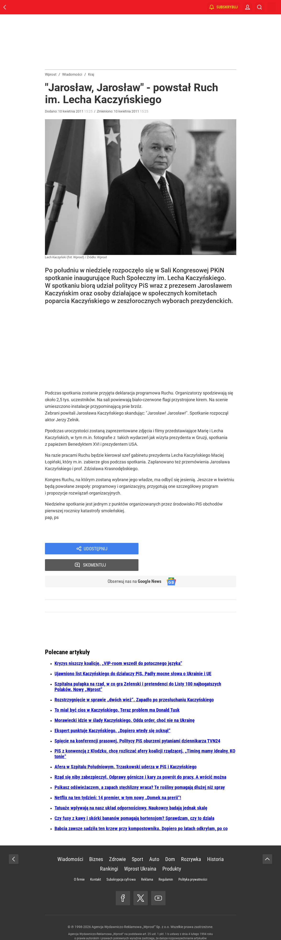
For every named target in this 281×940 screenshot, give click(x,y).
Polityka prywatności (192, 864)
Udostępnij (95, 549)
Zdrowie (117, 844)
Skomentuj (194, 549)
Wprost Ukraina (140, 853)
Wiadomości (70, 844)
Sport (137, 844)
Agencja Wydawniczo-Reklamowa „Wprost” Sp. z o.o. (131, 911)
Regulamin (166, 864)
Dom (170, 844)
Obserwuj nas (133, 566)
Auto (154, 844)
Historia (215, 844)
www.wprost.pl (148, 927)
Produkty (171, 853)
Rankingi (109, 853)
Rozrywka (191, 844)
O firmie (79, 864)
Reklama (147, 864)
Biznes (96, 844)
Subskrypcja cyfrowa (121, 864)
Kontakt (95, 864)
